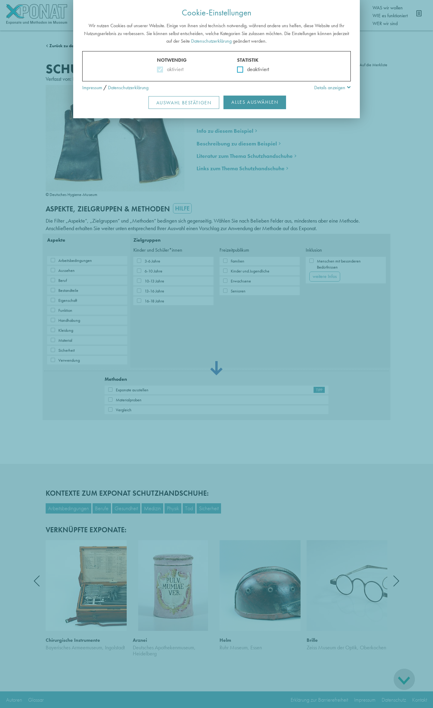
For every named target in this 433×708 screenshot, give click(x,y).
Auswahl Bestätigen (184, 103)
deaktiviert (254, 69)
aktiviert (174, 69)
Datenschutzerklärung (211, 41)
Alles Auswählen (254, 102)
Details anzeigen (329, 87)
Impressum (92, 87)
